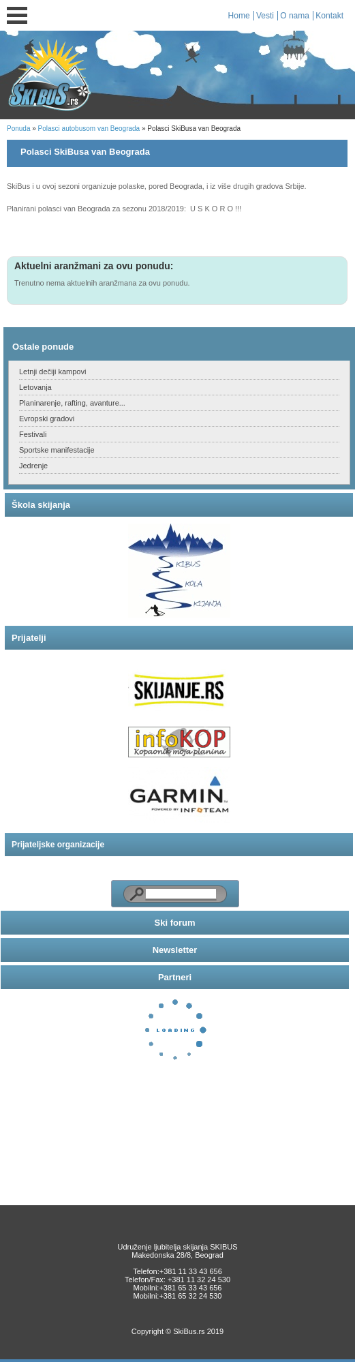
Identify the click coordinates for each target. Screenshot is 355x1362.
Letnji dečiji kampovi (52, 371)
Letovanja (35, 387)
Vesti (265, 15)
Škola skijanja (41, 505)
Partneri (174, 977)
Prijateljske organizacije (58, 844)
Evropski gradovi (46, 418)
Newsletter (175, 950)
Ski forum (175, 923)
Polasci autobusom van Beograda (89, 128)
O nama (294, 15)
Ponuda (18, 128)
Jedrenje (33, 465)
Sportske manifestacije (57, 450)
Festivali (32, 434)
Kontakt (329, 15)
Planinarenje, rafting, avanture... (72, 403)
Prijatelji (29, 638)
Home (239, 15)
